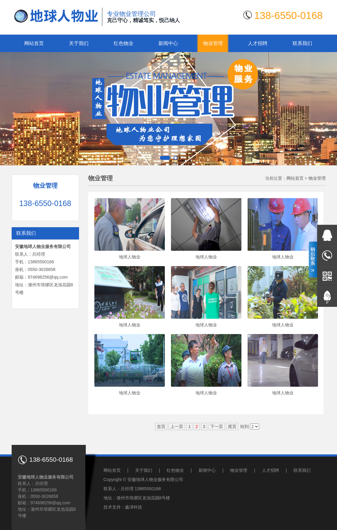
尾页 (232, 426)
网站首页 (34, 43)
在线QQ (327, 235)
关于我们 (79, 43)
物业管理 (213, 43)
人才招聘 (257, 43)
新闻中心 (168, 43)
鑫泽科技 (133, 507)
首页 (161, 426)
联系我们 (302, 43)
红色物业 (123, 43)
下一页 (216, 426)
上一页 (176, 426)
